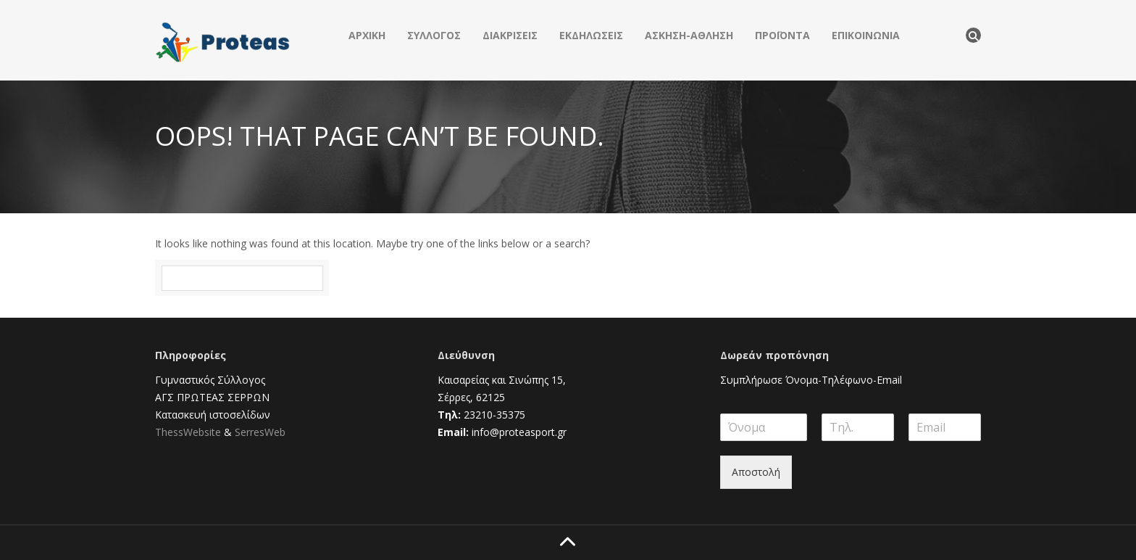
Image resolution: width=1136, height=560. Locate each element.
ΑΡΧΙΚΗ (366, 35)
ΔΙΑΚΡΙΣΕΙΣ (510, 35)
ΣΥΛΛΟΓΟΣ (434, 35)
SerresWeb (260, 432)
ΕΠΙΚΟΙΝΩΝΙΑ (866, 35)
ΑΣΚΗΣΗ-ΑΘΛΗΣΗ (689, 35)
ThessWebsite (188, 432)
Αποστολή (756, 472)
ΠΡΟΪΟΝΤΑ (782, 35)
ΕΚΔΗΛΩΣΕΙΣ (591, 35)
